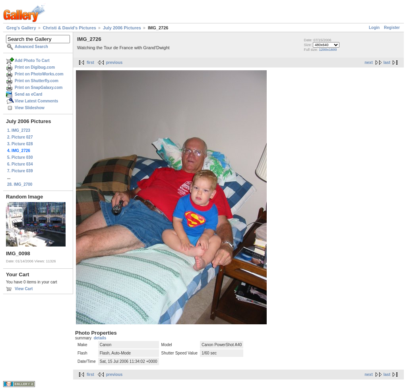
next (368, 62)
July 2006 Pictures (122, 27)
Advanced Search (31, 46)
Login (374, 27)
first (90, 62)
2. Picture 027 (20, 137)
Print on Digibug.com (35, 67)
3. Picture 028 (20, 144)
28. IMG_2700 (19, 184)
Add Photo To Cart (32, 60)
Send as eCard (28, 94)
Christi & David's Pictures (69, 27)
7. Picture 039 (20, 171)
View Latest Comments (36, 101)
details (100, 338)
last (387, 62)
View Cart (24, 289)
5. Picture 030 (20, 157)
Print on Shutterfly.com (36, 81)
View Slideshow (30, 108)
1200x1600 (328, 50)
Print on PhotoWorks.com (39, 74)
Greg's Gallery (21, 27)
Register (392, 27)
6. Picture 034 (20, 164)
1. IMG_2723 (18, 130)
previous (114, 62)
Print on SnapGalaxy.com (38, 87)
